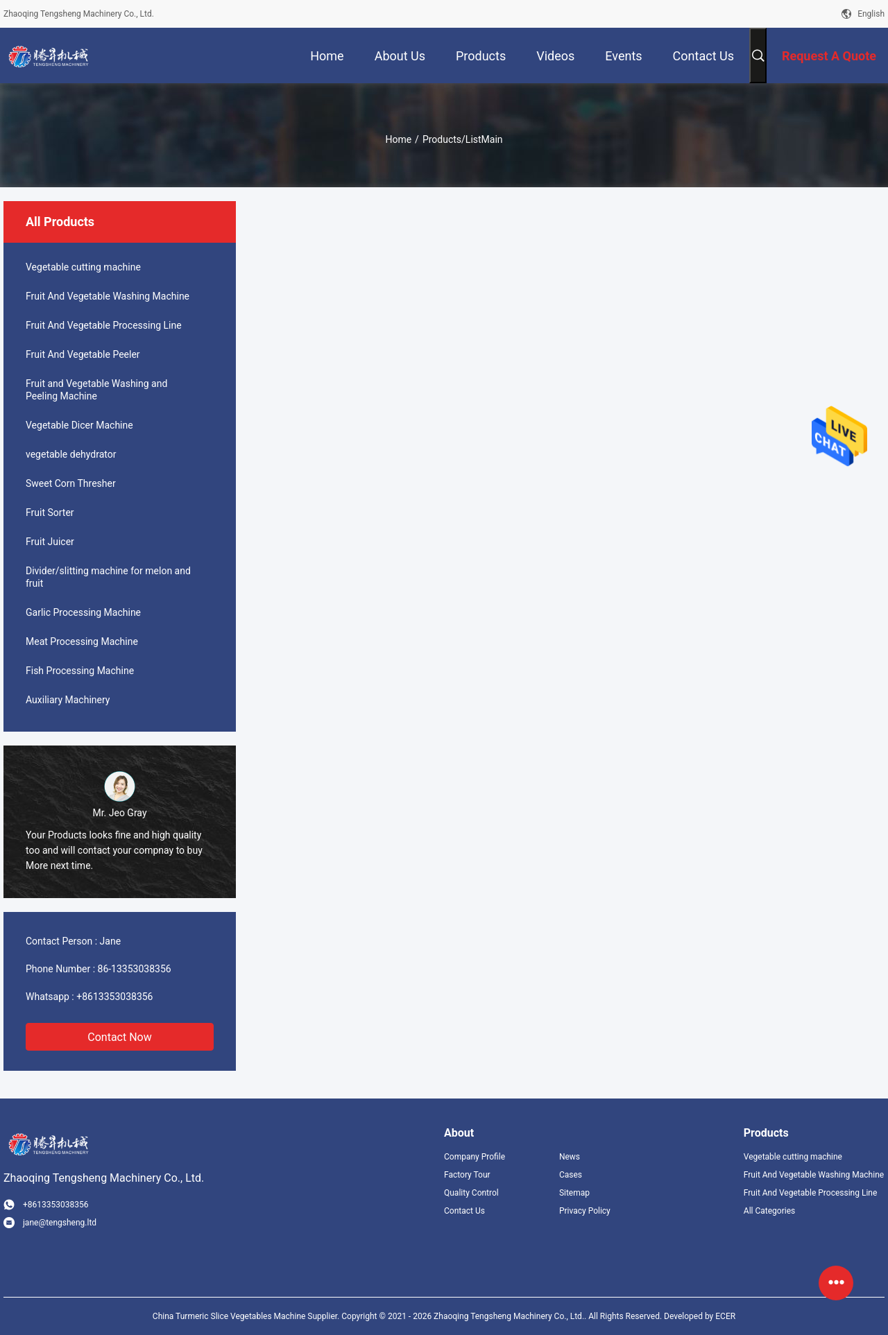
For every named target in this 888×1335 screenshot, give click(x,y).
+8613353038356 (114, 996)
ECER (725, 1316)
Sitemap (574, 1193)
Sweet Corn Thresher (71, 483)
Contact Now (119, 1037)
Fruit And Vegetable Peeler (83, 354)
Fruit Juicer (50, 541)
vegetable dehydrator (71, 454)
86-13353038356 (134, 968)
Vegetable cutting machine (83, 267)
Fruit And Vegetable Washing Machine (107, 296)
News (569, 1157)
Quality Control (471, 1193)
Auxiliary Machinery (68, 699)
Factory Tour (467, 1175)
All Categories (769, 1211)
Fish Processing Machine (80, 670)
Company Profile (474, 1157)
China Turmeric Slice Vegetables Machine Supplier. (247, 1316)
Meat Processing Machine (82, 641)
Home (398, 139)
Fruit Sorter (50, 512)
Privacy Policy (584, 1211)
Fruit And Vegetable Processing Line (104, 325)
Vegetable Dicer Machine (79, 425)
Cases (570, 1175)
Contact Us (464, 1211)
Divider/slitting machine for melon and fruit (108, 577)
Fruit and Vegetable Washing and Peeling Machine (96, 390)
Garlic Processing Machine (83, 612)
